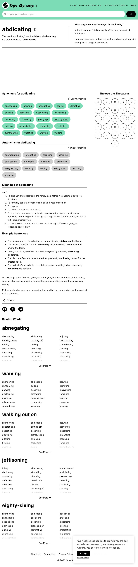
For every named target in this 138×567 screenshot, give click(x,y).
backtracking (66, 340)
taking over (60, 168)
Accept (83, 555)
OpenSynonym (23, 5)
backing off (37, 340)
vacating (28, 132)
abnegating (44, 106)
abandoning (11, 106)
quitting (9, 126)
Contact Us (49, 554)
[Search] (131, 14)
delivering (65, 426)
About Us (35, 554)
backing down (9, 340)
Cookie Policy (83, 559)
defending (29, 161)
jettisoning (15, 460)
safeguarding (11, 168)
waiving (44, 132)
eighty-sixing (18, 505)
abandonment (67, 468)
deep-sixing (66, 476)
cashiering (7, 476)
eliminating (36, 530)
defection (7, 480)
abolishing (36, 472)
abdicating (36, 336)
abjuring (28, 106)
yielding (58, 132)
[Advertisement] (69, 70)
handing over (61, 119)
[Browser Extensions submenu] (90, 5)
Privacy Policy (65, 554)
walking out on (19, 414)
